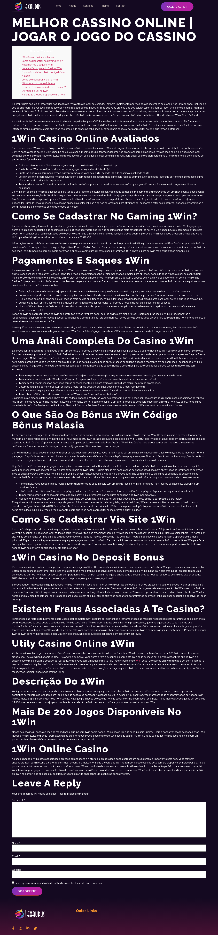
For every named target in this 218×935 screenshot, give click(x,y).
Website (16, 869)
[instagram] (20, 928)
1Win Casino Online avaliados (38, 57)
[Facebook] (13, 928)
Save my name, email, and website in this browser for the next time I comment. (59, 883)
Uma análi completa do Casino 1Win (42, 68)
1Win (138, 660)
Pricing (105, 5)
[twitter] (35, 928)
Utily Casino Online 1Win (35, 90)
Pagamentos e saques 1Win (37, 64)
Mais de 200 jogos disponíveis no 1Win (43, 94)
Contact (120, 5)
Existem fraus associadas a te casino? (44, 86)
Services (88, 5)
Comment (18, 800)
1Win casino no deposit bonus (38, 83)
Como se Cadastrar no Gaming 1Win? (42, 60)
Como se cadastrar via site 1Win (40, 79)
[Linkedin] (27, 928)
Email (16, 856)
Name (16, 843)
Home (57, 5)
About (72, 5)
